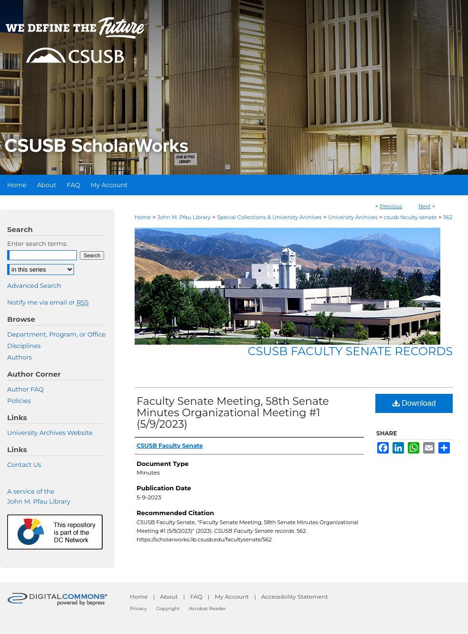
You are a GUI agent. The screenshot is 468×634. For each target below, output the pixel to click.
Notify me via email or (48, 302)
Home (143, 217)
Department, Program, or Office (56, 334)
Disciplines (24, 345)
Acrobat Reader (207, 608)
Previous (391, 206)
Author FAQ (25, 389)
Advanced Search (34, 285)
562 (447, 217)
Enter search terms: (37, 243)
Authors (19, 357)
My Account (232, 596)
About (169, 596)
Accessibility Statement (294, 596)
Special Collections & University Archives (269, 217)
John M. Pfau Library (184, 217)
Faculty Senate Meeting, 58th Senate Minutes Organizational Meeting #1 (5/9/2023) (233, 413)
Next (424, 206)
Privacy (138, 608)
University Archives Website (50, 432)
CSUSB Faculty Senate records (350, 351)
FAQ (196, 596)
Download (414, 403)
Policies (19, 400)
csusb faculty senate (410, 217)
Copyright (168, 608)
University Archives (353, 217)
